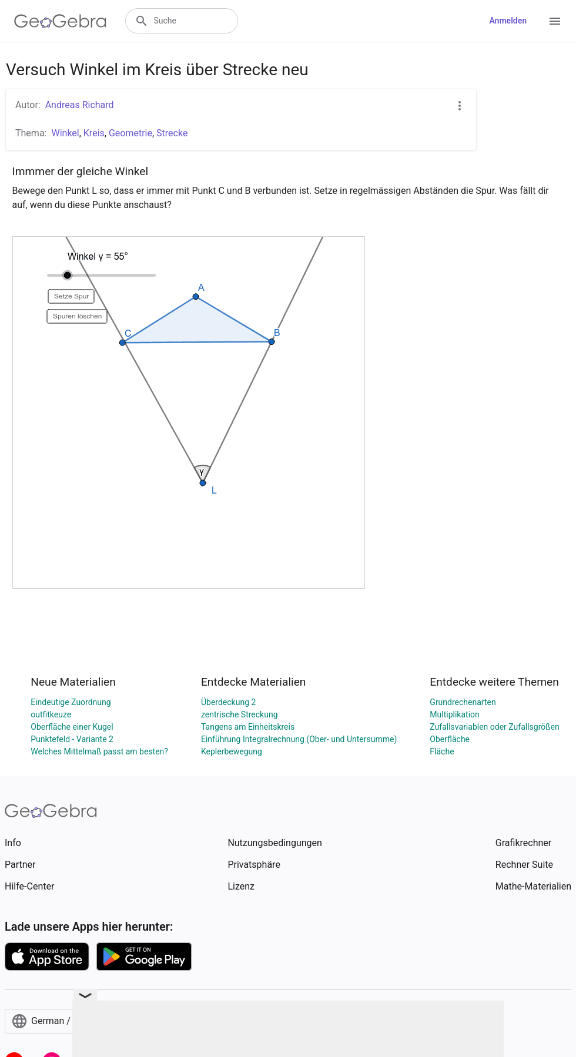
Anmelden (508, 20)
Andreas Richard (79, 104)
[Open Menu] (555, 21)
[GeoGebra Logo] (60, 21)
